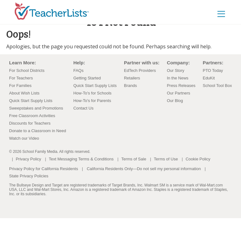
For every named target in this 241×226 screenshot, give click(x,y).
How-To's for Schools (92, 93)
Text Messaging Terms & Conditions (81, 159)
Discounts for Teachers (30, 123)
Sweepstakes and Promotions (36, 108)
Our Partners (178, 93)
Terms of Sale (133, 159)
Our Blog (175, 100)
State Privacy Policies (28, 176)
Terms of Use (166, 159)
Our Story (176, 70)
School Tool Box (217, 85)
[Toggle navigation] (228, 10)
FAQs (78, 70)
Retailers (132, 78)
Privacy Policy (28, 159)
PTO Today (213, 70)
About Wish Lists (24, 93)
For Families (20, 85)
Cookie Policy (197, 159)
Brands (130, 85)
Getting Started (87, 78)
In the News (178, 78)
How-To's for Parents (92, 100)
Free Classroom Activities (32, 115)
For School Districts (27, 70)
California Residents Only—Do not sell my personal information (144, 168)
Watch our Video (24, 138)
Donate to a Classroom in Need (37, 130)
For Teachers (21, 78)
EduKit (209, 78)
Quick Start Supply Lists (30, 100)
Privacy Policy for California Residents (43, 168)
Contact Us (83, 108)
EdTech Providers (140, 70)
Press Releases (181, 85)
